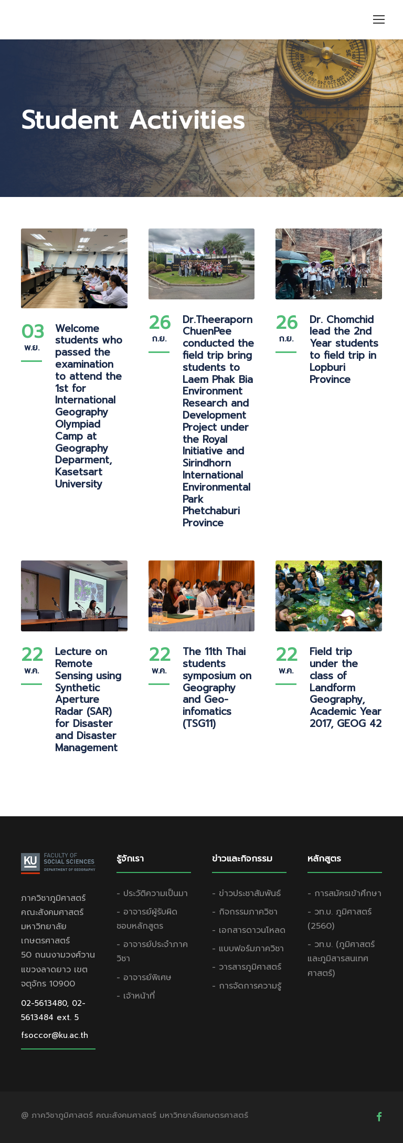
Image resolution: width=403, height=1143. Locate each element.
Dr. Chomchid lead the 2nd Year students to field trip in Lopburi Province (344, 349)
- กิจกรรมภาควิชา (245, 912)
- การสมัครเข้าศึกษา (344, 893)
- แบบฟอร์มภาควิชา (248, 948)
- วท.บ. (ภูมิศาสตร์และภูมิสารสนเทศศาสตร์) (341, 958)
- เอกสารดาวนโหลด (248, 930)
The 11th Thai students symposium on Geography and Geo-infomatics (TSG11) (217, 687)
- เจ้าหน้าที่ (135, 996)
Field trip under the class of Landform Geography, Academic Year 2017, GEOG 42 (345, 687)
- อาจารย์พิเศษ (144, 977)
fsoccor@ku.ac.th (54, 1035)
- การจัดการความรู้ (246, 986)
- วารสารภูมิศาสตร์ (246, 967)
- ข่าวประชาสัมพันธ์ (246, 893)
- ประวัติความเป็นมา (152, 893)
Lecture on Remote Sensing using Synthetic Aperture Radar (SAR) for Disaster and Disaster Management (88, 699)
